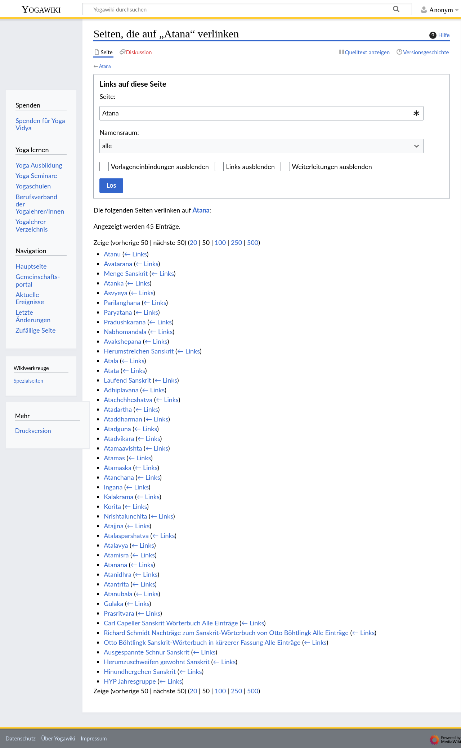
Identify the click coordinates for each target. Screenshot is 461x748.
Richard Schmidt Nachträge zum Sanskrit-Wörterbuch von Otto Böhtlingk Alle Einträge (226, 633)
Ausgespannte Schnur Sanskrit (146, 652)
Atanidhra (117, 574)
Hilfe (439, 35)
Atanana (115, 565)
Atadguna (117, 429)
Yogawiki (41, 9)
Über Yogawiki (58, 738)
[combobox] (261, 113)
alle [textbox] (107, 146)
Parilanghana (122, 302)
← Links (135, 254)
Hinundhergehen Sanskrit (140, 671)
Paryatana (118, 312)
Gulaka (113, 603)
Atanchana (119, 477)
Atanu (112, 254)
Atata (111, 370)
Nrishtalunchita (125, 516)
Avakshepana (122, 341)
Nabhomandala (125, 332)
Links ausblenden (250, 166)
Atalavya (116, 545)
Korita (112, 506)
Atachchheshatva (128, 399)
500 (252, 242)
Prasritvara (119, 613)
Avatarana (118, 264)
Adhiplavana (121, 390)
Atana (105, 66)
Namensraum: (119, 132)
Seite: (107, 96)
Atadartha (118, 409)
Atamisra (116, 555)
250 (236, 242)
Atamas (114, 458)
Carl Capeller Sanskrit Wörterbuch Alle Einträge (171, 623)
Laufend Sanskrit (127, 380)
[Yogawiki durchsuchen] (247, 9)
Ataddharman (123, 419)
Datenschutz (20, 738)
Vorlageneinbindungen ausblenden (160, 166)
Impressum (94, 738)
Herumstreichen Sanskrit (139, 351)
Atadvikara (119, 438)
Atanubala (118, 594)
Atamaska (117, 467)
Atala (111, 361)
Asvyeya (115, 293)
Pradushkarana (125, 322)
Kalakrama (118, 497)
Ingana (113, 487)
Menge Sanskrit (126, 273)
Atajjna (114, 526)
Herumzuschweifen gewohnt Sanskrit (157, 662)
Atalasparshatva (126, 535)
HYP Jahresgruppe (130, 681)
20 (193, 242)
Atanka (114, 283)
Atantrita (116, 584)
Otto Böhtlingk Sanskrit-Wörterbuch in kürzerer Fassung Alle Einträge (202, 642)
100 (220, 242)
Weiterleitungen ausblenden (332, 166)
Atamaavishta (123, 448)
